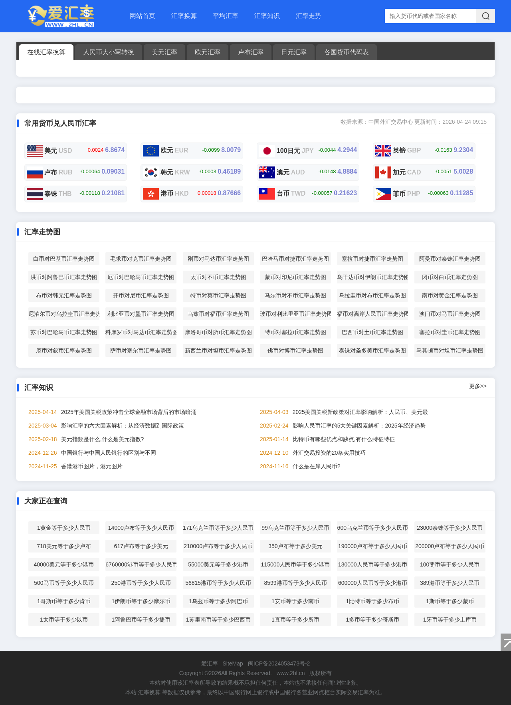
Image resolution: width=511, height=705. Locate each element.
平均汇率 (225, 15)
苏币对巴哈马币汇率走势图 (63, 332)
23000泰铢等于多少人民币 (450, 528)
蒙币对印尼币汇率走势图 (295, 277)
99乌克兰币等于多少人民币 (295, 528)
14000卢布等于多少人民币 (141, 528)
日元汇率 (294, 52)
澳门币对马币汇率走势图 (450, 314)
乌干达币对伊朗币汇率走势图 (372, 277)
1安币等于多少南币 (295, 601)
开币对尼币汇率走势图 (141, 295)
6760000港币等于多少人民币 (140, 564)
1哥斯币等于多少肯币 (64, 601)
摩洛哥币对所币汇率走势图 (218, 332)
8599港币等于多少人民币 (295, 583)
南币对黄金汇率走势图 (450, 295)
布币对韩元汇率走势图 (64, 295)
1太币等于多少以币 (64, 619)
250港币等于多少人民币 (141, 583)
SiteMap (232, 663)
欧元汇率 (207, 52)
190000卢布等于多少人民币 (372, 546)
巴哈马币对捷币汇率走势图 (295, 258)
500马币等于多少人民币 (63, 583)
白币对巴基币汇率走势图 (64, 258)
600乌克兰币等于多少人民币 (372, 528)
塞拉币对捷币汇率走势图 (372, 258)
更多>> (478, 386)
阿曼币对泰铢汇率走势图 (450, 258)
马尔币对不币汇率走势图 (295, 295)
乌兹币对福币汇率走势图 (218, 314)
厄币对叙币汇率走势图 (64, 350)
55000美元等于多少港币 (218, 564)
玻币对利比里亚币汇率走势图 (295, 314)
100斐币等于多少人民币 (449, 564)
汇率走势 (308, 15)
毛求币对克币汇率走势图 (141, 258)
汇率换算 (184, 15)
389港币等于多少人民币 (449, 583)
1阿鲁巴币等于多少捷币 (140, 619)
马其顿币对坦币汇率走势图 (449, 350)
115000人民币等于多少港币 (295, 564)
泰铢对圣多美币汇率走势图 (372, 350)
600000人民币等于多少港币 (372, 583)
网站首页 (142, 15)
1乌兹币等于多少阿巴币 (218, 601)
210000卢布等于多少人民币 (218, 546)
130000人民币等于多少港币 (372, 564)
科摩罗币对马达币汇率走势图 (140, 332)
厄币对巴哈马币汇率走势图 (140, 277)
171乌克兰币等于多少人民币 (218, 528)
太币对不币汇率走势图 (218, 277)
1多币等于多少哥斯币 (372, 619)
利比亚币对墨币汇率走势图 (140, 314)
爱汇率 (209, 663)
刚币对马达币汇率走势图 (218, 258)
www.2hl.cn (291, 673)
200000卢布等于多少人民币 (449, 546)
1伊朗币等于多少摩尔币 (140, 601)
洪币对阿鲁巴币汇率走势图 (63, 277)
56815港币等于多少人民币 (218, 583)
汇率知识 (267, 15)
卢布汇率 (250, 52)
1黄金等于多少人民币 (64, 528)
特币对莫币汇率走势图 (218, 295)
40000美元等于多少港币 (64, 564)
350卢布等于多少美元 (295, 546)
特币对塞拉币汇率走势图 (295, 332)
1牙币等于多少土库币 (450, 619)
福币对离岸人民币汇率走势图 (372, 314)
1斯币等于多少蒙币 (450, 601)
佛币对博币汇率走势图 (295, 350)
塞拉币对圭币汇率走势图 (450, 332)
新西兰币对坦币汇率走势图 (218, 350)
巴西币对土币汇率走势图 (372, 332)
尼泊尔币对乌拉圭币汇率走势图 (63, 314)
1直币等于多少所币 (295, 619)
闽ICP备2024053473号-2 (279, 663)
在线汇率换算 (46, 52)
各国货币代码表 (346, 52)
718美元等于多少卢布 (64, 546)
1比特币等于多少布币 (372, 601)
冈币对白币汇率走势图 (450, 277)
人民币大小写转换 (108, 52)
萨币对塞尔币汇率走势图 (141, 350)
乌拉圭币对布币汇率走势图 (372, 295)
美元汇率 (164, 52)
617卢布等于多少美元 (141, 546)
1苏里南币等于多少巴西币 (218, 619)
